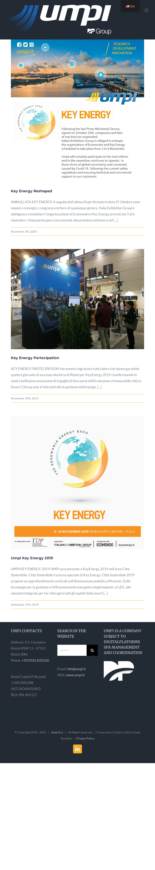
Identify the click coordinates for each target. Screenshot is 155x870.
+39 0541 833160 (35, 660)
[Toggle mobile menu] (147, 10)
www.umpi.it (75, 675)
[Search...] (72, 650)
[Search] (92, 650)
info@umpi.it (76, 669)
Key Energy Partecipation (35, 358)
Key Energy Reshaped (31, 191)
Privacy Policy (85, 738)
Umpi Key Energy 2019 (32, 558)
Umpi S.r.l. (57, 732)
